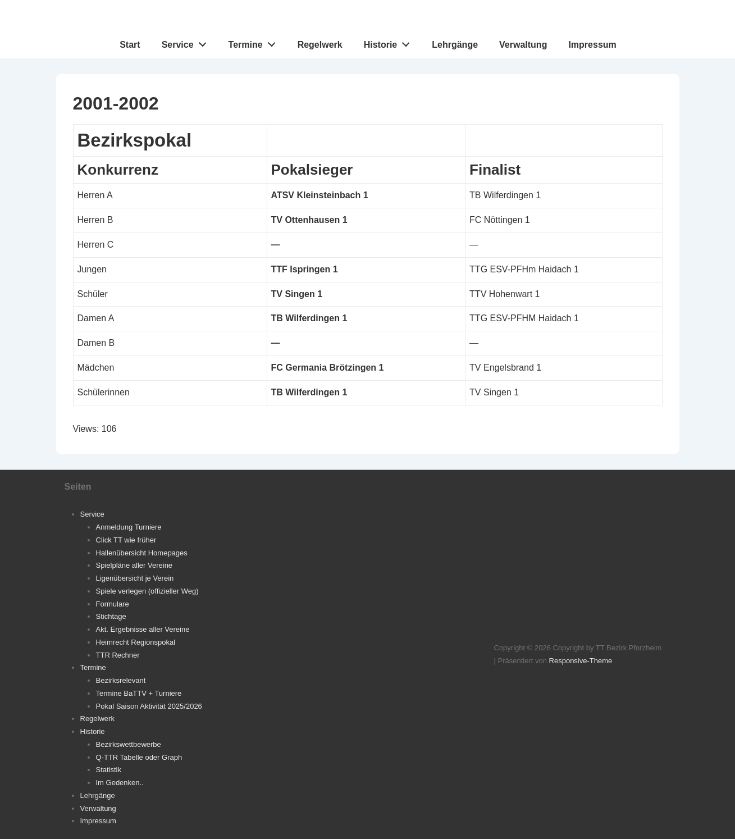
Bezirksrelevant (121, 680)
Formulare (112, 604)
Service (187, 42)
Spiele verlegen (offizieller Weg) (147, 591)
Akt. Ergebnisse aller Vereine (143, 629)
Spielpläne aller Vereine (134, 565)
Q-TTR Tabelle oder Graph (139, 757)
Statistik (109, 769)
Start (130, 44)
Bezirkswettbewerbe (128, 744)
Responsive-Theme (581, 660)
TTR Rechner (118, 655)
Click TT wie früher (126, 540)
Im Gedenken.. (120, 782)
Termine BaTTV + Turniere (139, 693)
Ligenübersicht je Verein (135, 578)
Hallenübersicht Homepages (142, 553)
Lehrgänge (455, 44)
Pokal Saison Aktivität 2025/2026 (149, 706)
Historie (390, 42)
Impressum (592, 44)
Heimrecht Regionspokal (136, 642)
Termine (255, 42)
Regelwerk (320, 44)
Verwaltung (523, 44)
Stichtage (111, 616)
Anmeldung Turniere (129, 527)
